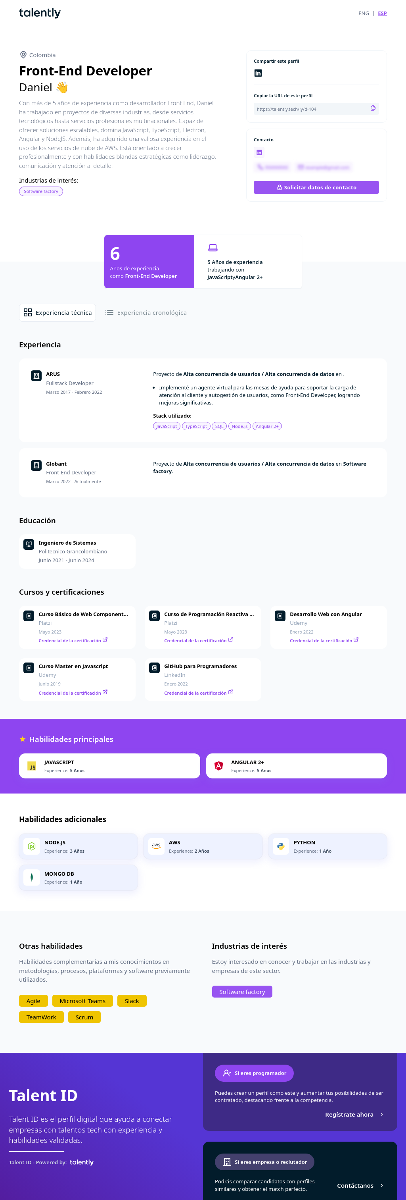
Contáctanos (361, 1185)
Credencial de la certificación (73, 640)
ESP (382, 13)
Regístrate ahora (355, 1114)
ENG (363, 13)
